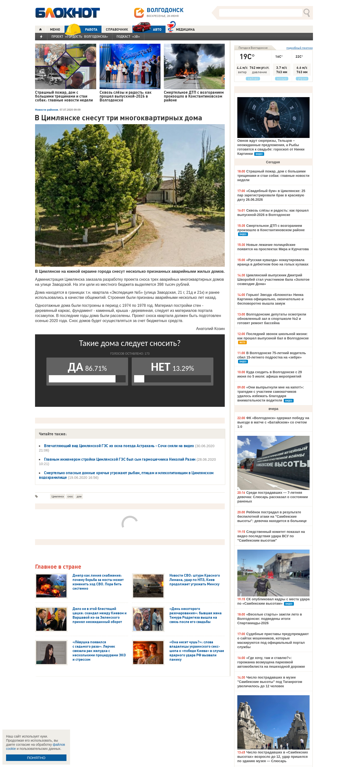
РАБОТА (81, 29)
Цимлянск (57, 496)
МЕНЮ (55, 29)
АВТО (146, 29)
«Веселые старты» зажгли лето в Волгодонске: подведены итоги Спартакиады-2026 (269, 618)
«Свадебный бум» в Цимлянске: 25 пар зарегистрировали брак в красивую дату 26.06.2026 (271, 195)
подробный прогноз (299, 48)
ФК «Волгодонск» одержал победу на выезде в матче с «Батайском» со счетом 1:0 (273, 422)
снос (70, 496)
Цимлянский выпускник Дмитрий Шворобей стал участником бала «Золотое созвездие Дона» (273, 279)
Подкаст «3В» (128, 36)
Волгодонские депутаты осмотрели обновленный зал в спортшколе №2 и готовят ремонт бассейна (271, 318)
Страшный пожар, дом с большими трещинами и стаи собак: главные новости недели (273, 175)
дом (79, 496)
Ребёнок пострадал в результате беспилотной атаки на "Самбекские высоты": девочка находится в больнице (272, 516)
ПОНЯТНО (36, 758)
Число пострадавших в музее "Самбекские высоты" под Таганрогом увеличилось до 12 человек (269, 681)
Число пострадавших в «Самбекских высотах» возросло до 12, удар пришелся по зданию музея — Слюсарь (272, 756)
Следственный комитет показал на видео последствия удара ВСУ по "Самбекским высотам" (271, 536)
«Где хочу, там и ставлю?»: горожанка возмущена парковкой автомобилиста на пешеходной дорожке (271, 662)
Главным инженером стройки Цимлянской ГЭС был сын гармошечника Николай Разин (120, 459)
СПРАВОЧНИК (117, 29)
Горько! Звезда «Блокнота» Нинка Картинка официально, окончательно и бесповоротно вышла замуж (270, 299)
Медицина (181, 29)
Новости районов (46, 109)
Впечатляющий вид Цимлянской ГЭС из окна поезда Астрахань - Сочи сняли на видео (119, 445)
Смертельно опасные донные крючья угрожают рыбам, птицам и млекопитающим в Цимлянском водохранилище (126, 475)
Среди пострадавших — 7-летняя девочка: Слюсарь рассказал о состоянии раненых (272, 497)
